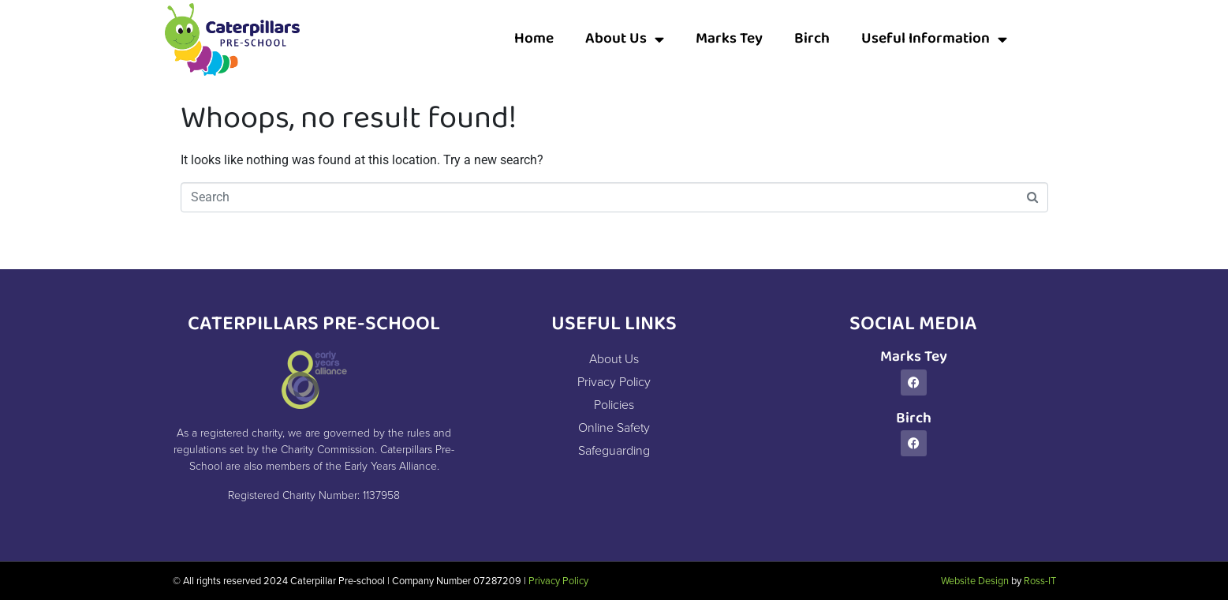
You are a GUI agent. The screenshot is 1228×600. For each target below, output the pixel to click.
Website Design (975, 580)
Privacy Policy (558, 580)
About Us (624, 39)
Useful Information (934, 39)
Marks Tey (729, 39)
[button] (1047, 39)
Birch (812, 39)
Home (534, 39)
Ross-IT (1040, 580)
